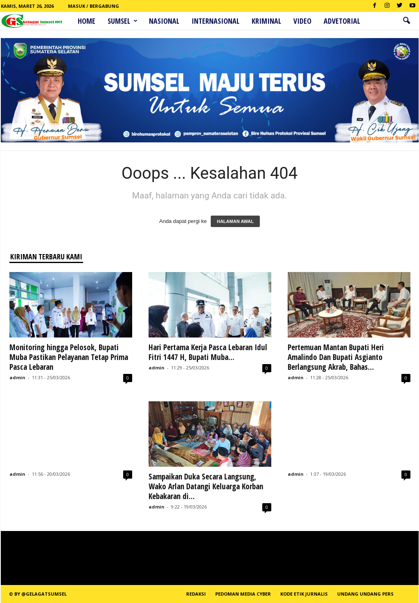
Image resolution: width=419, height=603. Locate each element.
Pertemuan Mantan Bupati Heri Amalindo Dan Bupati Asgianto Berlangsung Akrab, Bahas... (336, 357)
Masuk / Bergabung (93, 6)
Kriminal (266, 21)
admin (17, 377)
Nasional (164, 21)
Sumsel (122, 21)
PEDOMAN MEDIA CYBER (243, 594)
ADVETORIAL (342, 21)
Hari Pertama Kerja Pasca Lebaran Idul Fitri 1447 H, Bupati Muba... (208, 352)
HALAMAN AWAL (235, 221)
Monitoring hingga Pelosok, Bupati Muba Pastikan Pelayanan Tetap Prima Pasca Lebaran (68, 357)
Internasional (215, 21)
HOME (86, 21)
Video (302, 21)
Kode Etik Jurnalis (304, 594)
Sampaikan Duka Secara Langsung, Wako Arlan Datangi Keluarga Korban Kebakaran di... (206, 486)
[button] (406, 21)
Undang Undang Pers (365, 594)
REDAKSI (196, 594)
